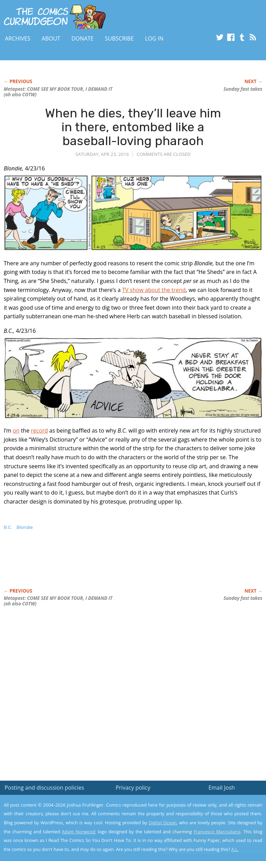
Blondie (25, 527)
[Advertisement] (85, 566)
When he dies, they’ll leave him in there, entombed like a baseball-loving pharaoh (133, 127)
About (51, 38)
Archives (17, 38)
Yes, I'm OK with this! (207, 835)
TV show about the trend (154, 290)
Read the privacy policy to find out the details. (204, 817)
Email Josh (222, 787)
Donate (82, 38)
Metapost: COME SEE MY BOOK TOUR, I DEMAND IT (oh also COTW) (58, 92)
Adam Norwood (78, 831)
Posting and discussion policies (44, 787)
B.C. (8, 527)
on (16, 430)
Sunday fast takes (242, 89)
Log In (154, 38)
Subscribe (119, 38)
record (39, 430)
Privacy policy (133, 787)
